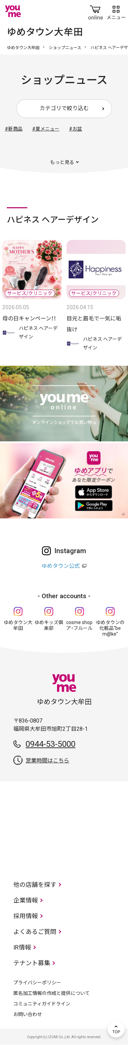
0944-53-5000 (50, 744)
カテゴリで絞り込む (64, 108)
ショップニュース (65, 47)
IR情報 (22, 947)
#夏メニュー (45, 129)
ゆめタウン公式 (61, 566)
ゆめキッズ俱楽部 (48, 625)
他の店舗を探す (34, 884)
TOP (116, 1029)
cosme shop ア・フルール (79, 625)
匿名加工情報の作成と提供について (51, 993)
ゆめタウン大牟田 (23, 47)
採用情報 (25, 916)
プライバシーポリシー (37, 982)
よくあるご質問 (34, 931)
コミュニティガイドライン (41, 1003)
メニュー (116, 11)
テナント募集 (31, 963)
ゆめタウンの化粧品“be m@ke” (110, 628)
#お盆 (75, 129)
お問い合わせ (27, 1014)
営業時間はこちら (47, 760)
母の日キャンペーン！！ (29, 318)
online (95, 11)
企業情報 (25, 900)
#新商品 (14, 129)
